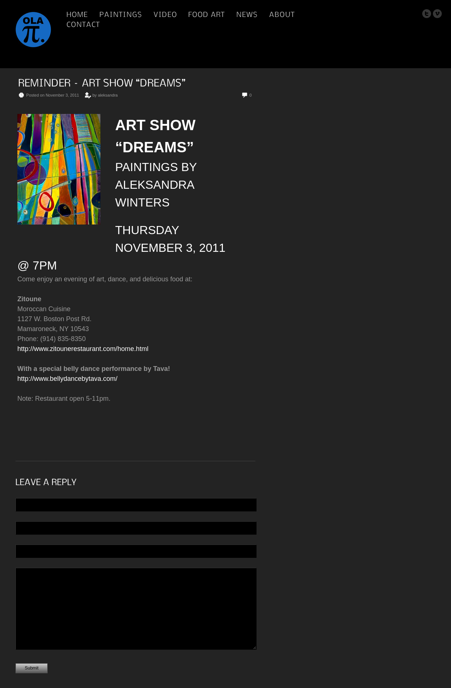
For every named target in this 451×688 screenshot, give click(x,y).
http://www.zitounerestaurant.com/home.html (82, 348)
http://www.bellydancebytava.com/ (67, 378)
